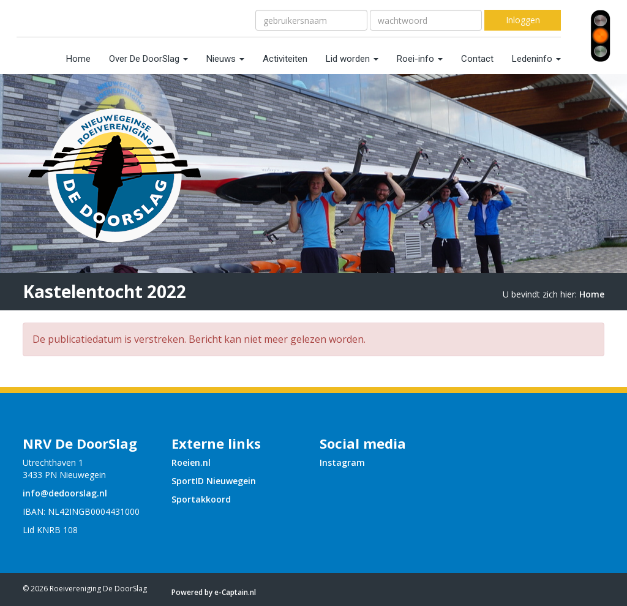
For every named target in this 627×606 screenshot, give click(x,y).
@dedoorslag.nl (65, 493)
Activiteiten (285, 58)
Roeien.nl (191, 462)
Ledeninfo (536, 58)
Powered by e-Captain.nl (213, 592)
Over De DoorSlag (148, 58)
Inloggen (523, 20)
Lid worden (352, 58)
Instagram (342, 462)
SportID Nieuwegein (213, 481)
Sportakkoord (201, 499)
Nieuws (225, 58)
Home (78, 58)
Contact (477, 58)
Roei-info (420, 58)
